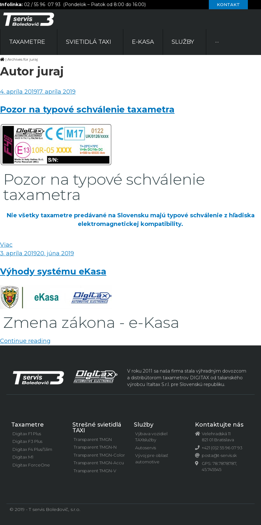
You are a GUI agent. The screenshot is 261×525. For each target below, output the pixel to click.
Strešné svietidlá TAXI (96, 427)
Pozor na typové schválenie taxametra (87, 109)
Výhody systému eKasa (53, 271)
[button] (228, 4)
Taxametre (27, 424)
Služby (143, 424)
